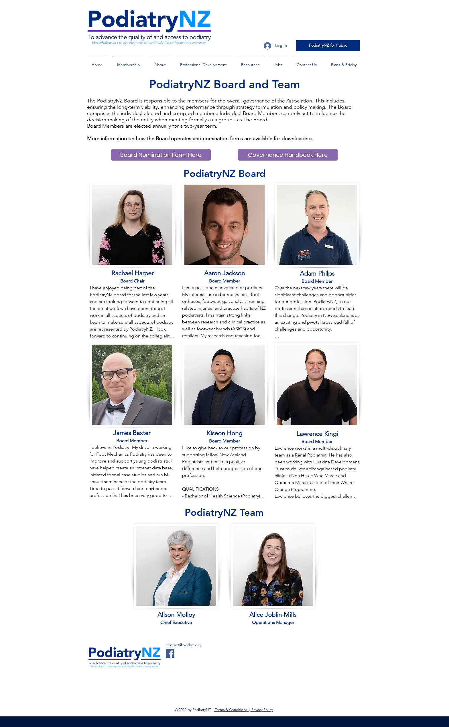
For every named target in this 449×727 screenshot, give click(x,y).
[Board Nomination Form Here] (161, 155)
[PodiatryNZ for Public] (328, 45)
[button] (128, 62)
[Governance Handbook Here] (288, 155)
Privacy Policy (262, 710)
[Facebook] (170, 653)
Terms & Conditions (231, 710)
